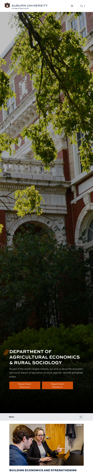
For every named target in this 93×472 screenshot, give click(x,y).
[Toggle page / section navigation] (81, 417)
